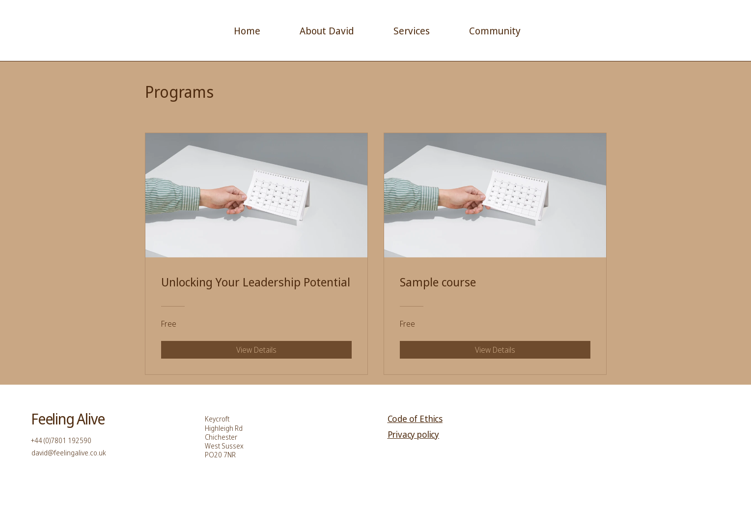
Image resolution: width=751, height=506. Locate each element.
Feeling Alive (67, 419)
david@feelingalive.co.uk (68, 452)
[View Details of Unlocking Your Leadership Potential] (256, 350)
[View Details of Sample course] (495, 350)
